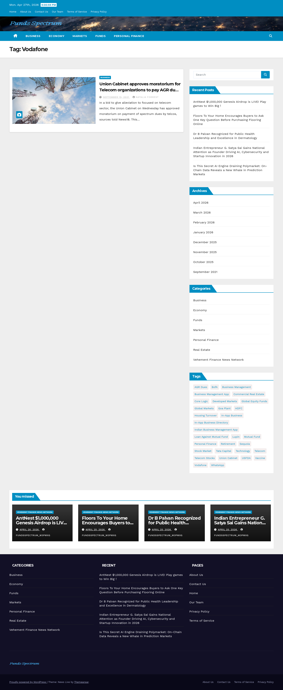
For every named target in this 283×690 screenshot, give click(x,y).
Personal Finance (129, 36)
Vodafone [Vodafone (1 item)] (200, 465)
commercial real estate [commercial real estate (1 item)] (248, 394)
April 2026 (201, 202)
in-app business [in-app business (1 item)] (231, 415)
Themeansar (81, 682)
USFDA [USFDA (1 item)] (246, 458)
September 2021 (205, 272)
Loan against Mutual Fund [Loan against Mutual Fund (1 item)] (211, 436)
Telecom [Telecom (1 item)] (260, 450)
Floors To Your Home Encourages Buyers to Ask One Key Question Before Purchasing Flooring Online (228, 120)
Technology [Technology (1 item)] (243, 450)
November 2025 (205, 252)
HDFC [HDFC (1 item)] (238, 408)
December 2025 (205, 242)
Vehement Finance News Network (218, 359)
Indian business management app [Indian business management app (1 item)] (216, 429)
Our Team (57, 11)
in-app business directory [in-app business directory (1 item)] (211, 422)
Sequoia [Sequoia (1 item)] (245, 443)
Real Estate (201, 350)
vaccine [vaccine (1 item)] (260, 458)
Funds (100, 36)
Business (33, 36)
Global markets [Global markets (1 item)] (204, 408)
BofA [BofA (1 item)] (215, 387)
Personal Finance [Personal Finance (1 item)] (205, 443)
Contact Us (41, 11)
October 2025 (203, 262)
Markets (80, 36)
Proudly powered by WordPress (28, 682)
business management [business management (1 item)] (236, 387)
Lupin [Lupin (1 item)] (235, 436)
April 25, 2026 (96, 529)
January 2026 (203, 232)
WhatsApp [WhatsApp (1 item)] (217, 465)
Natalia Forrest (146, 97)
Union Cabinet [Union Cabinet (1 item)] (228, 458)
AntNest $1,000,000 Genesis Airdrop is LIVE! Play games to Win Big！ (41, 525)
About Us (25, 11)
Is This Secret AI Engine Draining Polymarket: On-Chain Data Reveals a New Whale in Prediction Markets (230, 170)
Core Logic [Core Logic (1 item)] (201, 401)
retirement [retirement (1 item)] (228, 443)
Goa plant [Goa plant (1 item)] (224, 408)
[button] (270, 36)
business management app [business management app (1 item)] (212, 394)
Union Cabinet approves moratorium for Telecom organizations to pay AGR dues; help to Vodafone (139, 89)
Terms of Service (77, 11)
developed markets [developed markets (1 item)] (224, 401)
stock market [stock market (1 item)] (203, 450)
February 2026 (204, 222)
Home (12, 11)
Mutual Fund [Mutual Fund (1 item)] (252, 436)
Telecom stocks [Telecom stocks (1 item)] (205, 458)
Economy (57, 36)
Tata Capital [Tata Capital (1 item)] (223, 450)
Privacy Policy (99, 11)
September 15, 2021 (116, 97)
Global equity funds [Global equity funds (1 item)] (254, 401)
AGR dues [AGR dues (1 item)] (201, 387)
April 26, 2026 (30, 529)
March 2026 (202, 212)
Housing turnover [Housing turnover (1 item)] (206, 415)
